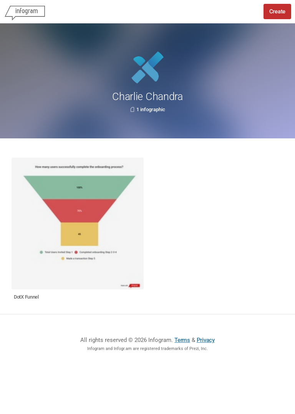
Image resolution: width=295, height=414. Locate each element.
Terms (182, 340)
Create (277, 11)
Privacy (206, 340)
